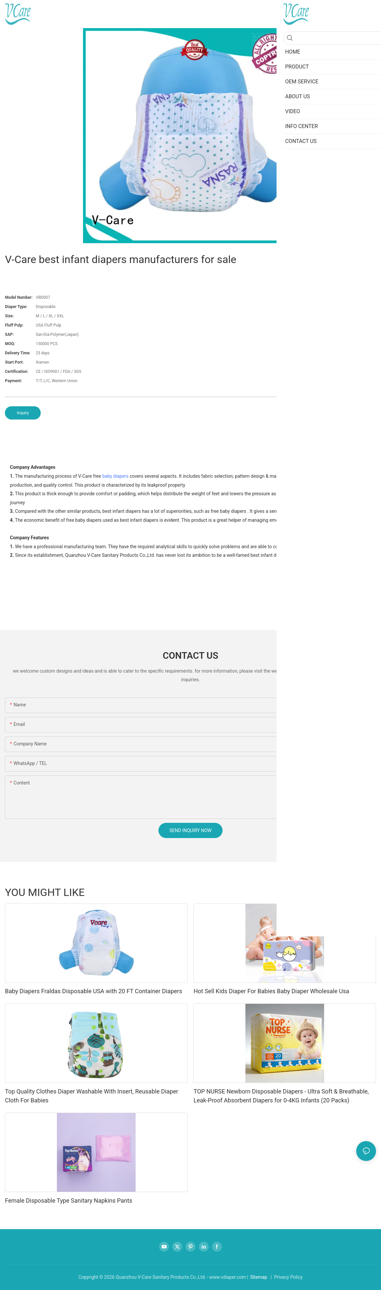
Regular (295, 892)
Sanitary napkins (327, 892)
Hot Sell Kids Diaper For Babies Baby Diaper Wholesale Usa (271, 991)
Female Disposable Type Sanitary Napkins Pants (68, 1200)
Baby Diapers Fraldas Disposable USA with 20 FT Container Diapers (93, 991)
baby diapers (115, 476)
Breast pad (362, 892)
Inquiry (23, 413)
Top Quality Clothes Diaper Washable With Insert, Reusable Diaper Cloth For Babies (91, 1096)
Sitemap (258, 1277)
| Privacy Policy (286, 1277)
